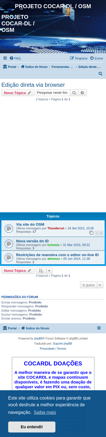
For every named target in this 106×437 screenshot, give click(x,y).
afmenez (53, 258)
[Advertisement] (53, 158)
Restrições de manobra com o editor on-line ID (57, 255)
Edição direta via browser (33, 85)
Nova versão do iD (32, 241)
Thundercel (55, 228)
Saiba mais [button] (45, 412)
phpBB (38, 338)
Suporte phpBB (62, 343)
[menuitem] (15, 58)
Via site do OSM (30, 224)
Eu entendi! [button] (32, 427)
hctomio (53, 245)
